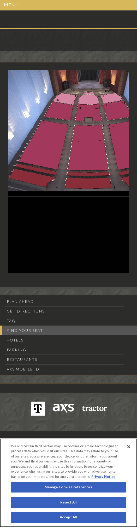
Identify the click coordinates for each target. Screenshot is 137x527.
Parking (16, 350)
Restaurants (22, 359)
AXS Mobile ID (23, 369)
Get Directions (26, 311)
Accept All (68, 517)
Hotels (15, 340)
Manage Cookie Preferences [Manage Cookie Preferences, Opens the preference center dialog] (68, 487)
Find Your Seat (25, 330)
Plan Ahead (20, 301)
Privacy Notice (103, 476)
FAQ (11, 320)
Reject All (68, 502)
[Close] (128, 447)
